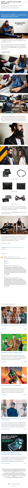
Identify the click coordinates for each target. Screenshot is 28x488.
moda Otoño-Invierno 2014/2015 (17, 247)
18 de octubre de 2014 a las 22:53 (13, 277)
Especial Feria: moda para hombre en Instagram (14, 325)
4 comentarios (3, 394)
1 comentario (3, 361)
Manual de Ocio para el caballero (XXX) (11, 352)
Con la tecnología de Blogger (14, 483)
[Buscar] (23, 1)
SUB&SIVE (9, 243)
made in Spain (8, 247)
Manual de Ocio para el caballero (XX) (11, 385)
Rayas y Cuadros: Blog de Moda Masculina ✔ (11, 2)
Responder (6, 263)
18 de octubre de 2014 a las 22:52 (13, 265)
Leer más (25, 361)
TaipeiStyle (6, 260)
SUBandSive (3, 249)
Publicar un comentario (5, 463)
